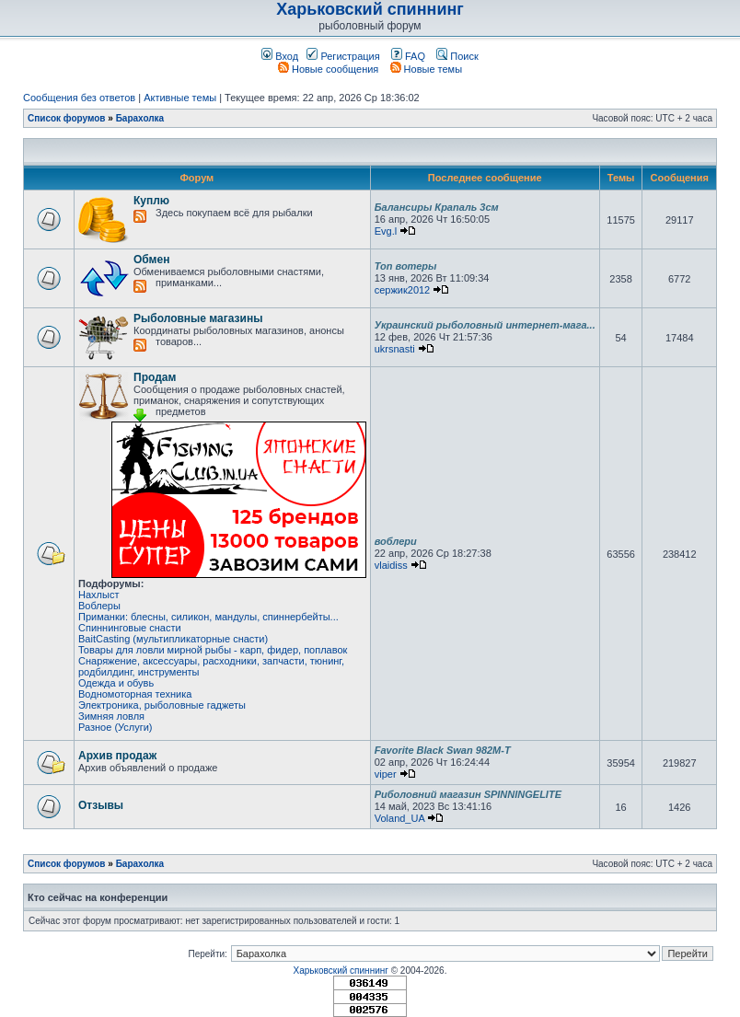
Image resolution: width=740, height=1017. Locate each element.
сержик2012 (403, 289)
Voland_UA (399, 818)
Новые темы (426, 69)
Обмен (151, 259)
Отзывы (100, 805)
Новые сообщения (328, 69)
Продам (154, 377)
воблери (396, 541)
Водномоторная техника (134, 693)
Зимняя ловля (111, 716)
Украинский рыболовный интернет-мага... (485, 324)
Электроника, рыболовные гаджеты (162, 705)
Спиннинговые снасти (129, 627)
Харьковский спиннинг (370, 9)
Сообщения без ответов (79, 97)
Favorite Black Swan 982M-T (443, 750)
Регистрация (342, 56)
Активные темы (180, 97)
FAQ (408, 56)
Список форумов (67, 118)
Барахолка (140, 118)
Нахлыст (98, 594)
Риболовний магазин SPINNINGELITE (468, 794)
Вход (279, 56)
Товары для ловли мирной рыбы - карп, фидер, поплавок (212, 649)
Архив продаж (117, 755)
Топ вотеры (406, 266)
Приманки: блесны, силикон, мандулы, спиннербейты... (208, 616)
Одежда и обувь (116, 682)
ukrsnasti (395, 348)
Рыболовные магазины (197, 318)
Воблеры (99, 605)
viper (386, 774)
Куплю (151, 200)
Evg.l (386, 231)
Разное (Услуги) (115, 727)
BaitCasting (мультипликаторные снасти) (173, 638)
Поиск (457, 56)
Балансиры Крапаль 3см (437, 207)
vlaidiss (391, 565)
